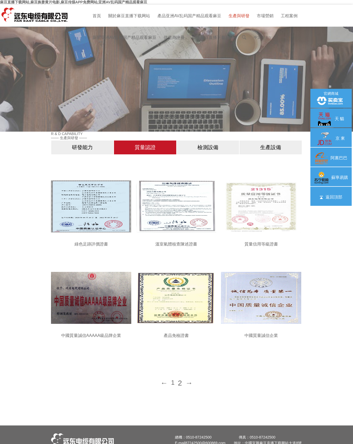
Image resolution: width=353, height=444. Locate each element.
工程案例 (289, 16)
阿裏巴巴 (331, 158)
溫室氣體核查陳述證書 (176, 244)
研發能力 (82, 147)
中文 (257, 37)
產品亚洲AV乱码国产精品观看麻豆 (189, 16)
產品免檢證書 (176, 335)
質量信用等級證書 (261, 244)
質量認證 (145, 147)
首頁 (97, 16)
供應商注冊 (174, 37)
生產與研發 (239, 16)
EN (268, 37)
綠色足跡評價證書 (91, 244)
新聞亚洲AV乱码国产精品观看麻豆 (124, 37)
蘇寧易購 (331, 177)
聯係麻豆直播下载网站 (213, 37)
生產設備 (270, 147)
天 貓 (331, 118)
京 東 (331, 138)
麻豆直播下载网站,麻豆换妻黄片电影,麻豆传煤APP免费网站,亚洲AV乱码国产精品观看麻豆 (73, 2)
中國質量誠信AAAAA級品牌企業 (91, 335)
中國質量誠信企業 (261, 335)
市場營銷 (265, 16)
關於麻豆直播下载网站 (129, 16)
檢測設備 (207, 147)
